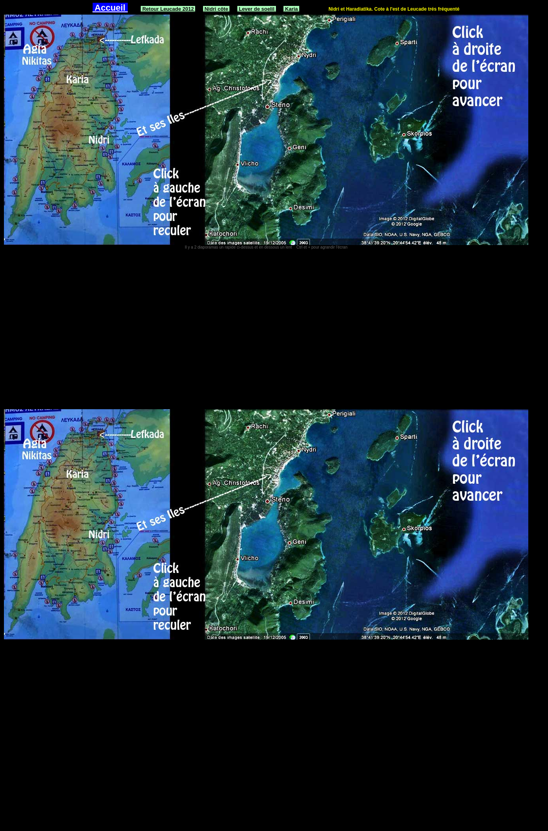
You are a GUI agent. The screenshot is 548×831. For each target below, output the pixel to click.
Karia (291, 9)
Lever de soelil (256, 9)
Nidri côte (216, 9)
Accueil (110, 8)
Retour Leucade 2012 (168, 9)
